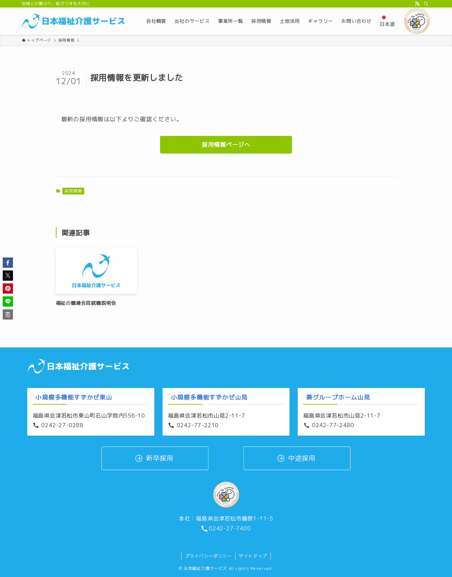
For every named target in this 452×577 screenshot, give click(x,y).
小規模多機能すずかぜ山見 (209, 397)
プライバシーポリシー (208, 556)
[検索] (426, 3)
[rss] (417, 3)
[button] (8, 263)
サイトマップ (253, 556)
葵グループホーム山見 (338, 397)
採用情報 (73, 191)
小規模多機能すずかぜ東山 (73, 397)
